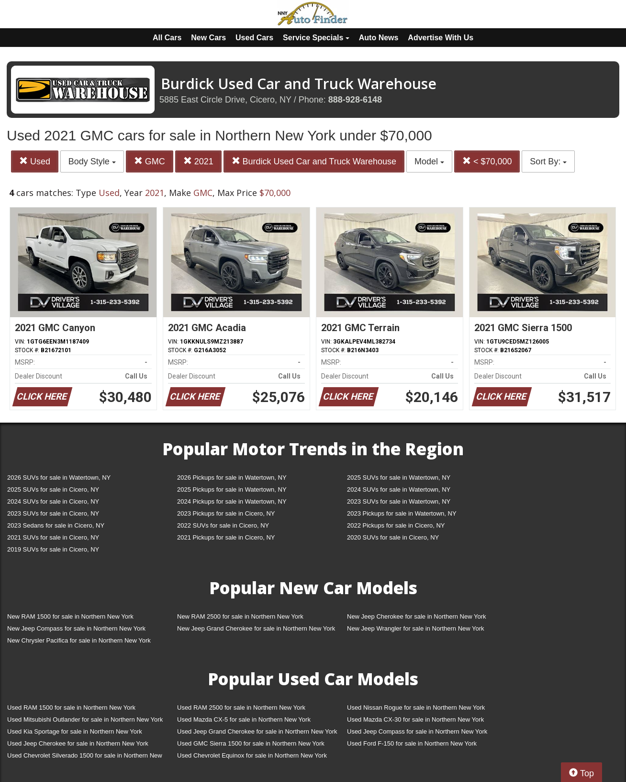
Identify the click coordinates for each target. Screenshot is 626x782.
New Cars (208, 38)
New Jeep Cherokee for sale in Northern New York (416, 616)
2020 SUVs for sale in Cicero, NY (393, 537)
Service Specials (316, 38)
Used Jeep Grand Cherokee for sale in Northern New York (257, 731)
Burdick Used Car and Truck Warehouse (314, 161)
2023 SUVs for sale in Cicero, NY (53, 513)
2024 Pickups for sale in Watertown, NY (232, 501)
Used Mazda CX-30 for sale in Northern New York (415, 719)
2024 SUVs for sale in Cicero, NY (53, 501)
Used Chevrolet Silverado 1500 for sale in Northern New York (84, 757)
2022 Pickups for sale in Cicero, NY (396, 525)
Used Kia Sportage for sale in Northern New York (74, 731)
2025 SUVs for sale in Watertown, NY (398, 477)
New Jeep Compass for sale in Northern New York (76, 628)
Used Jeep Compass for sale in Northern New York (417, 731)
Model (429, 161)
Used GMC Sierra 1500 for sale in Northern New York (250, 743)
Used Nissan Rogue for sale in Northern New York (416, 707)
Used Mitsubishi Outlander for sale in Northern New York (85, 719)
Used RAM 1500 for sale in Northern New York (71, 707)
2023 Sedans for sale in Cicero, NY (55, 525)
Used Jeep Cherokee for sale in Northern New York (77, 743)
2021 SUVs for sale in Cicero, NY (53, 537)
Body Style (92, 161)
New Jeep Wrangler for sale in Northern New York (415, 628)
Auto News (379, 38)
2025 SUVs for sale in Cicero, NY (53, 489)
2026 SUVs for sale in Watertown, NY (59, 477)
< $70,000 (487, 161)
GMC (149, 161)
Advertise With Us (440, 38)
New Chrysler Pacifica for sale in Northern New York (79, 640)
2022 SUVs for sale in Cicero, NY (223, 525)
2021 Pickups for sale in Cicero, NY (226, 537)
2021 (198, 161)
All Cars (167, 38)
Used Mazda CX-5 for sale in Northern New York (244, 719)
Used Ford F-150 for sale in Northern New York (412, 743)
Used (34, 161)
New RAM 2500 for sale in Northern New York (240, 616)
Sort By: (548, 161)
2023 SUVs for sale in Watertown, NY (398, 501)
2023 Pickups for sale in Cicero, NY (226, 513)
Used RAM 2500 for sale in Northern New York (241, 707)
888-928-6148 (355, 99)
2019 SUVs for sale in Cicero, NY (53, 549)
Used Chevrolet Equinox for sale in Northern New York (252, 755)
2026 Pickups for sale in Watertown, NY (232, 477)
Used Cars (254, 38)
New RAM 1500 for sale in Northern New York (70, 616)
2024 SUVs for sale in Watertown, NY (398, 489)
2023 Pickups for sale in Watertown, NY (402, 513)
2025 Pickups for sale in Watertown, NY (232, 489)
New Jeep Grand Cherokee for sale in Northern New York (256, 628)
